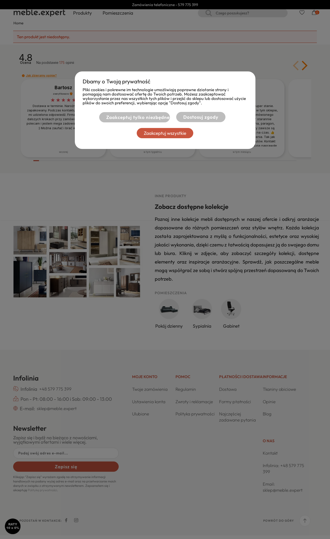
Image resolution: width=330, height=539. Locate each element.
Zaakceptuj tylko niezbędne (131, 117)
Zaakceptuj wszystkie (165, 133)
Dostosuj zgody (200, 117)
